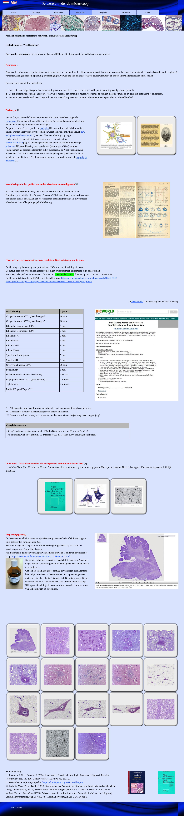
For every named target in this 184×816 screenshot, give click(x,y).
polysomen (11, 146)
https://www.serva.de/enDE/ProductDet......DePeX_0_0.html (41, 556)
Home (13, 12)
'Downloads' (137, 301)
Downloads (125, 12)
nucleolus (44, 128)
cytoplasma (11, 121)
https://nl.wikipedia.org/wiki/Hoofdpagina (62, 782)
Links (147, 12)
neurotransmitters (14, 142)
